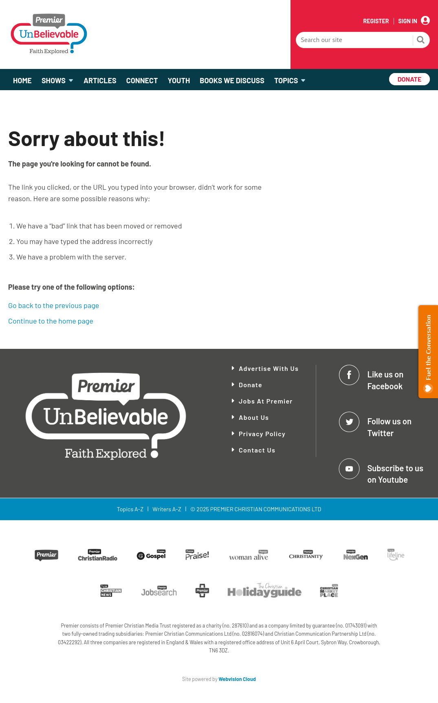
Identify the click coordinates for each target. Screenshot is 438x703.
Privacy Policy (262, 433)
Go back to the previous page (53, 305)
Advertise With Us (269, 368)
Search (421, 40)
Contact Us (257, 450)
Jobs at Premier (266, 401)
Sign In (407, 21)
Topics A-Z (130, 509)
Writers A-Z (166, 509)
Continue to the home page (50, 320)
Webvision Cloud (237, 679)
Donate (250, 384)
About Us (254, 417)
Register (376, 21)
